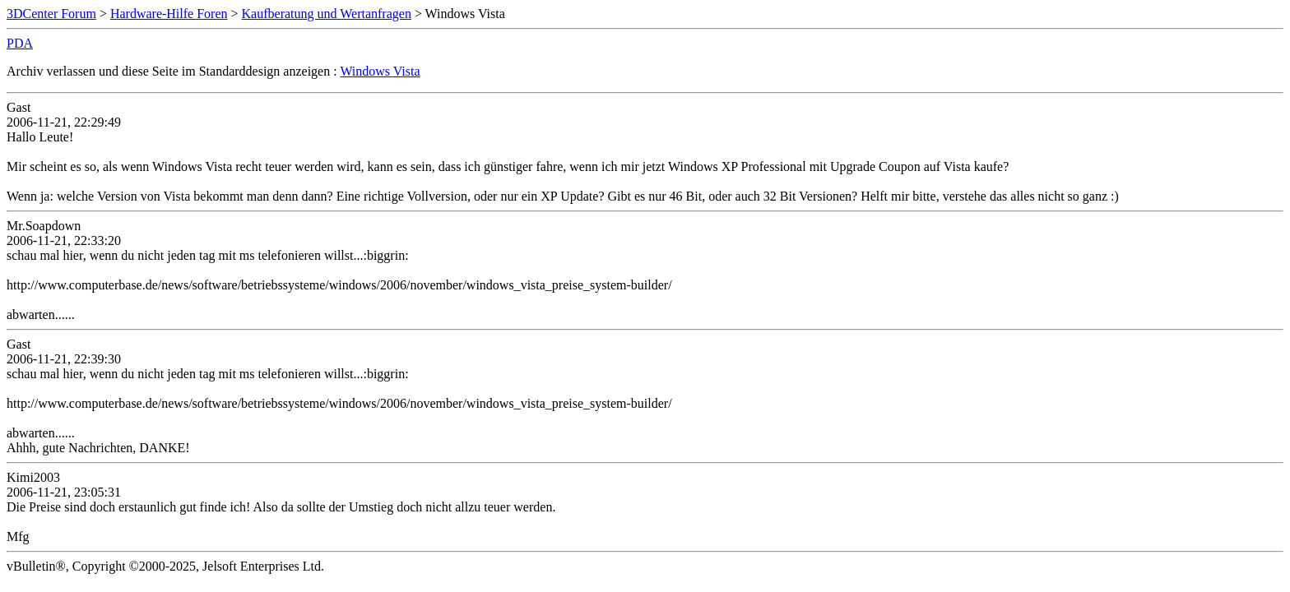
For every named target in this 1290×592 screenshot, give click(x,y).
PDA (20, 43)
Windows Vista (380, 71)
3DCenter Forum (51, 14)
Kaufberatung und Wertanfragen (326, 14)
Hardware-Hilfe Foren (169, 14)
